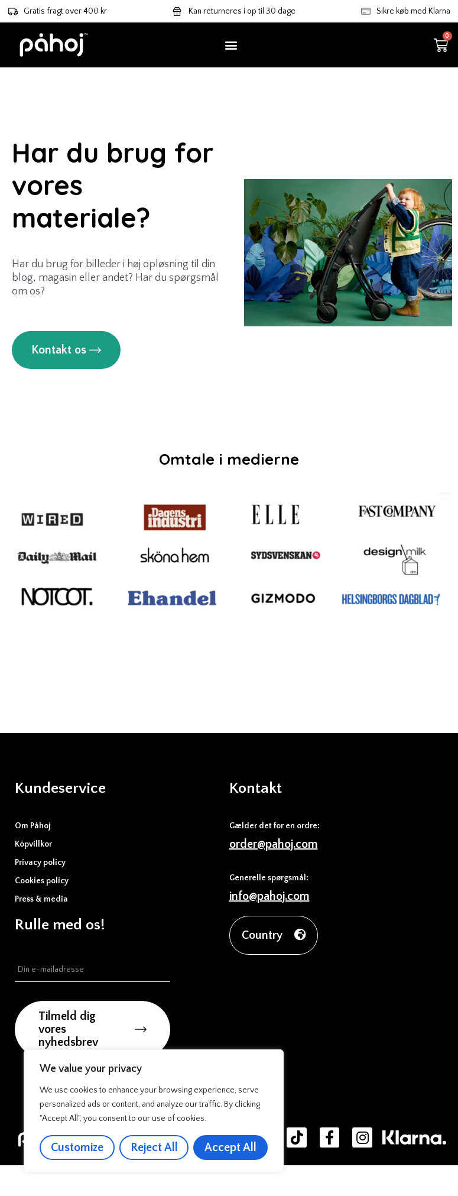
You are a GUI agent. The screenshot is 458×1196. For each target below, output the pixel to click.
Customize (77, 1147)
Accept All (230, 1147)
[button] (231, 45)
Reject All (154, 1147)
